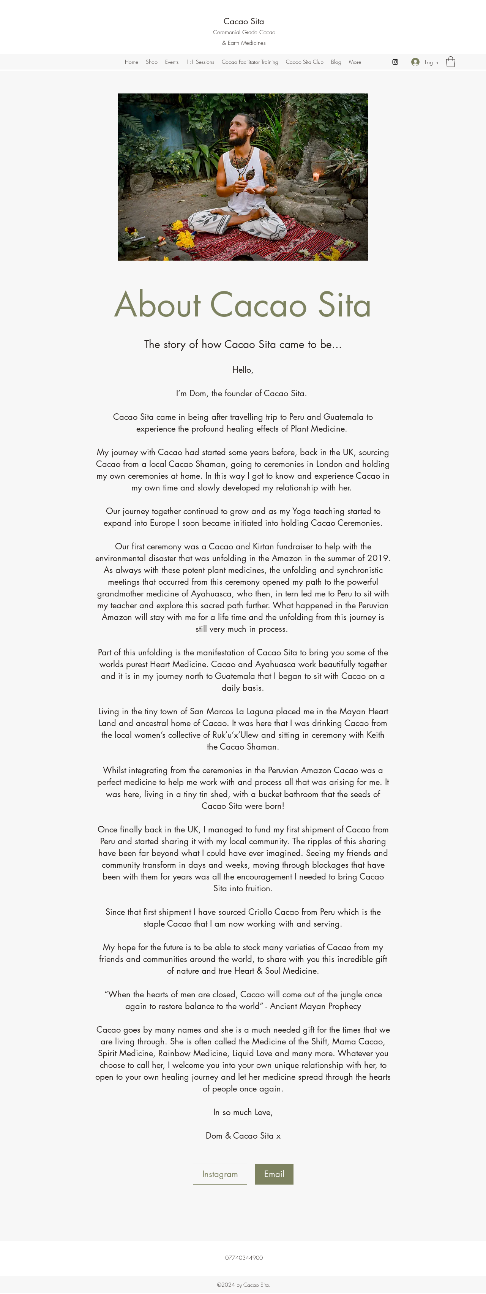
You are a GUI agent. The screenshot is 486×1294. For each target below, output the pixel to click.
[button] (450, 61)
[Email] (274, 1174)
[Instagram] (395, 62)
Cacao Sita (244, 21)
